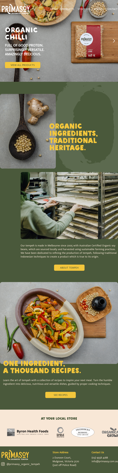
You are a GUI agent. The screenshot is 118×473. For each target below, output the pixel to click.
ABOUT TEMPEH (69, 267)
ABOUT (54, 9)
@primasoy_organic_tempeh (23, 464)
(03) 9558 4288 (100, 457)
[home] (15, 9)
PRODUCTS (68, 9)
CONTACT (112, 9)
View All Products (23, 65)
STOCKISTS (84, 9)
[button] (114, 41)
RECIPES (98, 9)
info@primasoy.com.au (105, 461)
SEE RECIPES (61, 394)
